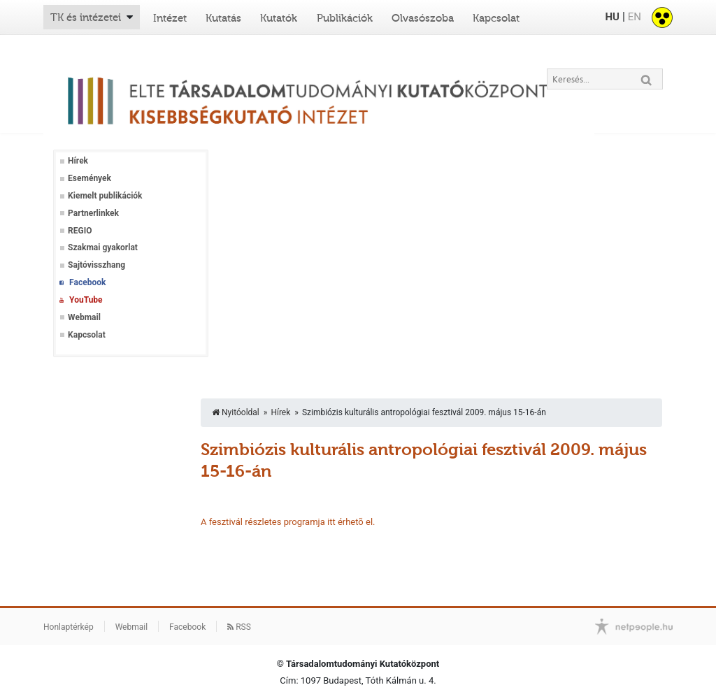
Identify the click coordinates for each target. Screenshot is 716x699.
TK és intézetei (85, 17)
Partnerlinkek (93, 213)
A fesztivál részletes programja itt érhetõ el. (288, 522)
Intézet (170, 18)
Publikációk (345, 18)
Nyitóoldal (235, 412)
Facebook (87, 282)
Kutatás (223, 18)
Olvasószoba (423, 18)
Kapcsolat (496, 18)
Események (89, 178)
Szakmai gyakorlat (103, 247)
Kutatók (278, 18)
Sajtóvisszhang (96, 265)
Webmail (84, 317)
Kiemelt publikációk (105, 196)
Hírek (78, 161)
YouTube (86, 300)
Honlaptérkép (68, 627)
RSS (239, 627)
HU (612, 16)
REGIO (80, 230)
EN (634, 16)
